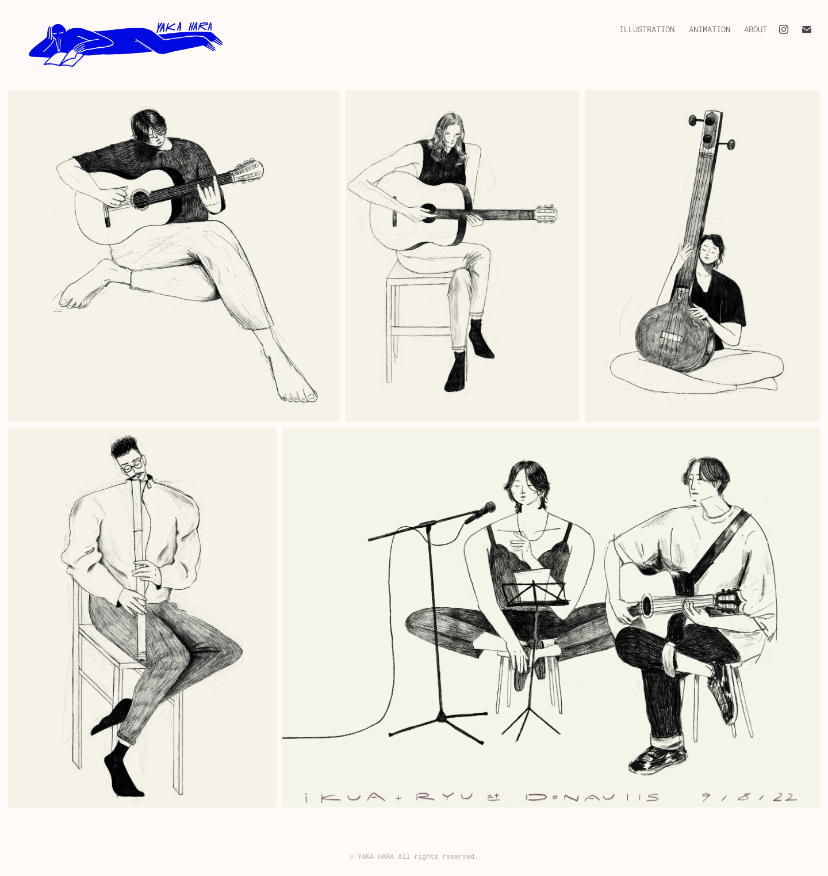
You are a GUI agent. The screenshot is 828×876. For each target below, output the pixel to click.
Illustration (646, 29)
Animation (709, 29)
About (755, 29)
